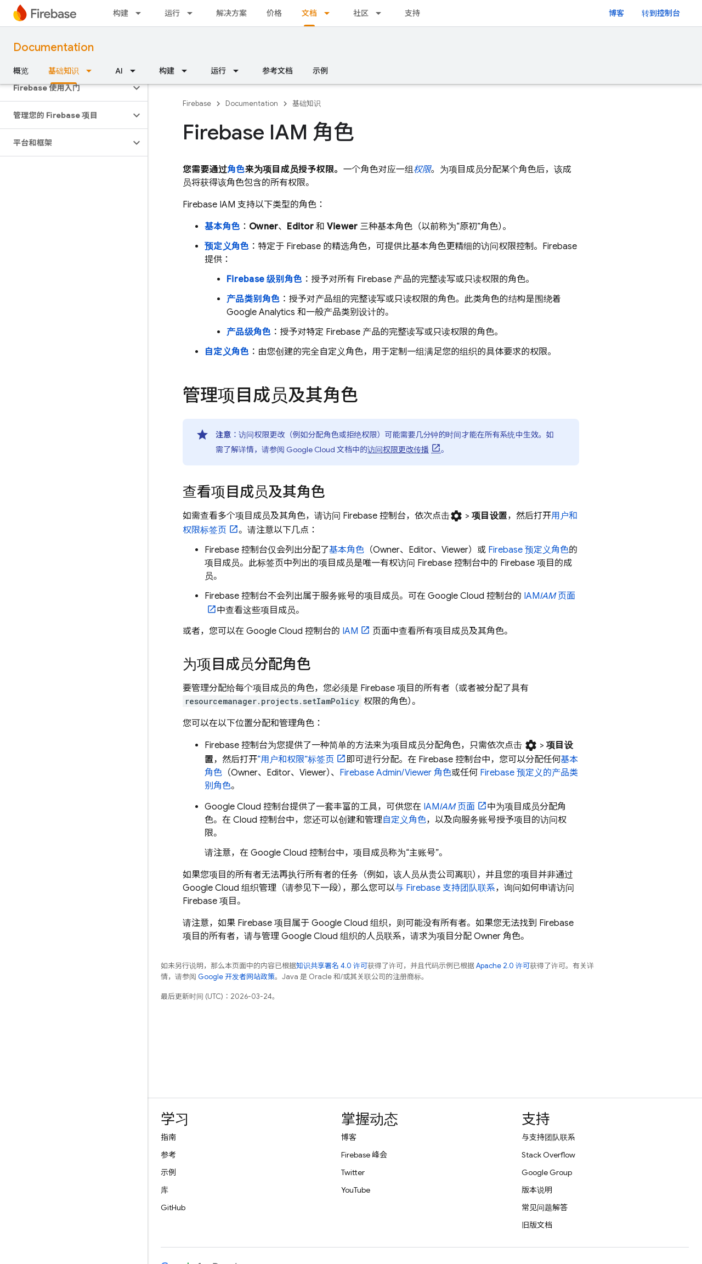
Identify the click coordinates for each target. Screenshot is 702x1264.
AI (119, 71)
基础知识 (306, 103)
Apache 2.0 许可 (503, 965)
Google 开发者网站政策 (236, 976)
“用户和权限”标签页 (295, 759)
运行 (172, 13)
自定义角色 (227, 351)
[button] (65, 88)
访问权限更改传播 (398, 449)
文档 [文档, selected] (309, 13)
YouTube (355, 1190)
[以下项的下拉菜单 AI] (136, 71)
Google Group (547, 1172)
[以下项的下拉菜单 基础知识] (92, 71)
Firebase (197, 103)
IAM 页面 (449, 806)
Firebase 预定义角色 (528, 549)
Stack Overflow (548, 1155)
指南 (168, 1137)
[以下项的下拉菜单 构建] (141, 13)
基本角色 (222, 226)
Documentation (53, 47)
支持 (412, 13)
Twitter (353, 1172)
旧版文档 (537, 1225)
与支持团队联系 (548, 1137)
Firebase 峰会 (364, 1155)
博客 (616, 13)
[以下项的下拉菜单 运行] (193, 13)
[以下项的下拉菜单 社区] (382, 13)
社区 (361, 13)
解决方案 (231, 13)
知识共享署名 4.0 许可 (331, 965)
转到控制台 (661, 13)
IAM (350, 631)
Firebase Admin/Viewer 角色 (395, 772)
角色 (236, 169)
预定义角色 (227, 246)
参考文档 (277, 71)
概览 (21, 71)
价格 (274, 13)
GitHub (173, 1207)
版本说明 (537, 1190)
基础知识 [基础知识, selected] (63, 71)
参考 (168, 1155)
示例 (320, 71)
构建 (120, 13)
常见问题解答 (545, 1207)
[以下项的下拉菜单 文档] (330, 13)
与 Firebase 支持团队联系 (445, 888)
